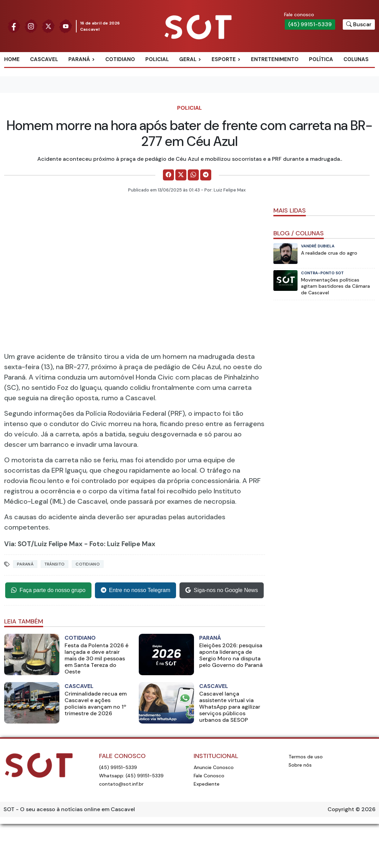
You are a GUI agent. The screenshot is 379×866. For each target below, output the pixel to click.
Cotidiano (120, 59)
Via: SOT (17, 544)
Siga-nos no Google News (221, 590)
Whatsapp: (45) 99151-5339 (131, 775)
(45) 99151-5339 (310, 24)
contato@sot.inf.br (121, 784)
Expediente (207, 784)
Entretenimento (275, 59)
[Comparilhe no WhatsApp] (193, 174)
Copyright (341, 809)
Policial (157, 59)
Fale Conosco (209, 775)
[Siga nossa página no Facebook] (14, 25)
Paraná (79, 59)
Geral (187, 59)
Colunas (356, 59)
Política (321, 59)
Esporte (224, 59)
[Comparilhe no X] (180, 174)
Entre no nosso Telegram (136, 590)
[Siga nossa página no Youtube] (65, 25)
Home (12, 59)
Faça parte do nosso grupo (48, 590)
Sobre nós (300, 765)
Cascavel (44, 59)
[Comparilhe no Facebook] (168, 174)
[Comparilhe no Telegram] (205, 174)
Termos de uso (306, 757)
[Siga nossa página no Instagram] (31, 25)
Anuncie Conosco (214, 767)
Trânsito (55, 564)
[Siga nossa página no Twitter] (48, 25)
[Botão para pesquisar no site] (359, 24)
